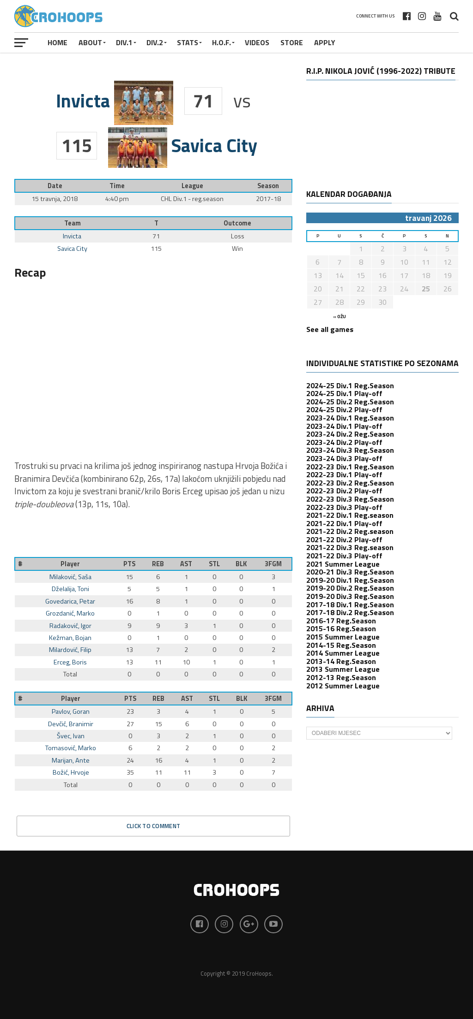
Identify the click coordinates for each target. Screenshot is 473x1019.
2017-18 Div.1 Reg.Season (350, 604)
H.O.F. (221, 42)
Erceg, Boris (70, 662)
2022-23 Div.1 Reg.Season (350, 466)
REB (158, 564)
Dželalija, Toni (70, 589)
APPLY (324, 42)
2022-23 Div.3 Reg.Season (350, 498)
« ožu (339, 316)
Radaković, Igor (70, 626)
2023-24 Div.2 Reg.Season (350, 433)
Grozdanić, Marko (70, 613)
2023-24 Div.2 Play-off (344, 442)
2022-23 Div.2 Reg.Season (350, 482)
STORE (291, 42)
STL (214, 564)
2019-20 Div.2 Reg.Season (350, 587)
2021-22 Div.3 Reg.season (350, 547)
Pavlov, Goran (71, 711)
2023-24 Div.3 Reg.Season (350, 450)
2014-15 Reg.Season (341, 645)
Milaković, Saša (70, 577)
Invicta (72, 236)
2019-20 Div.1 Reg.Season (350, 580)
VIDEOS (257, 42)
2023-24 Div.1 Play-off (344, 426)
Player (70, 564)
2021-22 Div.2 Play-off (344, 539)
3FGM (273, 564)
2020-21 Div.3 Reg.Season (350, 571)
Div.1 (124, 42)
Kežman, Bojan (70, 638)
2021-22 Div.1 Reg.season (350, 515)
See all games (329, 329)
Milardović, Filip (70, 650)
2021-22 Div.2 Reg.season (350, 531)
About (90, 42)
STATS (187, 42)
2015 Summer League (343, 636)
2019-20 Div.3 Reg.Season (350, 596)
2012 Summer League (343, 685)
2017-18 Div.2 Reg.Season (350, 612)
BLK (241, 564)
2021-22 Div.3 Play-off (344, 555)
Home (57, 42)
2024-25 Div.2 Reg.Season (350, 401)
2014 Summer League (343, 652)
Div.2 (154, 42)
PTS (129, 564)
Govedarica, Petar (70, 601)
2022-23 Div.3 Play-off (344, 507)
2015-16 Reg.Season (341, 628)
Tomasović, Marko (70, 748)
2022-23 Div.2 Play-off (344, 490)
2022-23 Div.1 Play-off (344, 474)
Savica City (72, 248)
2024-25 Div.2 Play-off (344, 409)
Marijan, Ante (71, 760)
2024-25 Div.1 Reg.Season (350, 385)
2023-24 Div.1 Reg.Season (350, 417)
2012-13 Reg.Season (341, 677)
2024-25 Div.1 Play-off (344, 393)
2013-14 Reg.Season (341, 661)
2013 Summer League (343, 669)
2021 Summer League (343, 563)
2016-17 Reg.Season (341, 620)
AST (186, 564)
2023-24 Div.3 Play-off (344, 458)
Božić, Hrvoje (71, 772)
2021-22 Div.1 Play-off (344, 523)
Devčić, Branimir (70, 724)
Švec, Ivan (71, 736)
